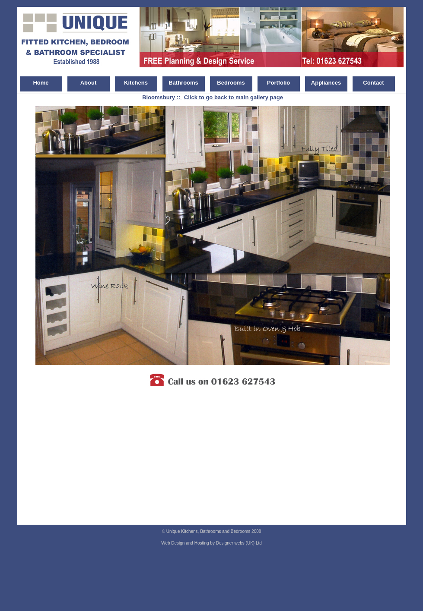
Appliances (326, 82)
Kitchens (136, 82)
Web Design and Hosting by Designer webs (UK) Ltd (211, 543)
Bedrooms (231, 82)
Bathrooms (183, 82)
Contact (373, 82)
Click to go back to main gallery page (233, 97)
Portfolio (278, 82)
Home (40, 82)
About (88, 82)
